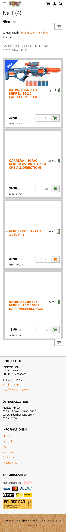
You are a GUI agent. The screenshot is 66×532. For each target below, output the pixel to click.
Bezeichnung (35, 32)
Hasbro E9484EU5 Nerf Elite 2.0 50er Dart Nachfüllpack (26, 305)
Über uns (7, 436)
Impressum (9, 452)
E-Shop (8, 46)
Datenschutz (10, 457)
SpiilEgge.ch (16, 520)
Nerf (23, 49)
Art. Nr (23, 32)
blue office (30, 520)
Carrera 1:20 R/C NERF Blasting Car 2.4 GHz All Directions (27, 164)
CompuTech (33, 525)
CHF (46, 32)
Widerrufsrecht (11, 462)
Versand (7, 441)
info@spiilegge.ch (12, 384)
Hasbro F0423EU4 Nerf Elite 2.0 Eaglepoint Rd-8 (23, 93)
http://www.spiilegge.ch (16, 389)
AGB (5, 446)
